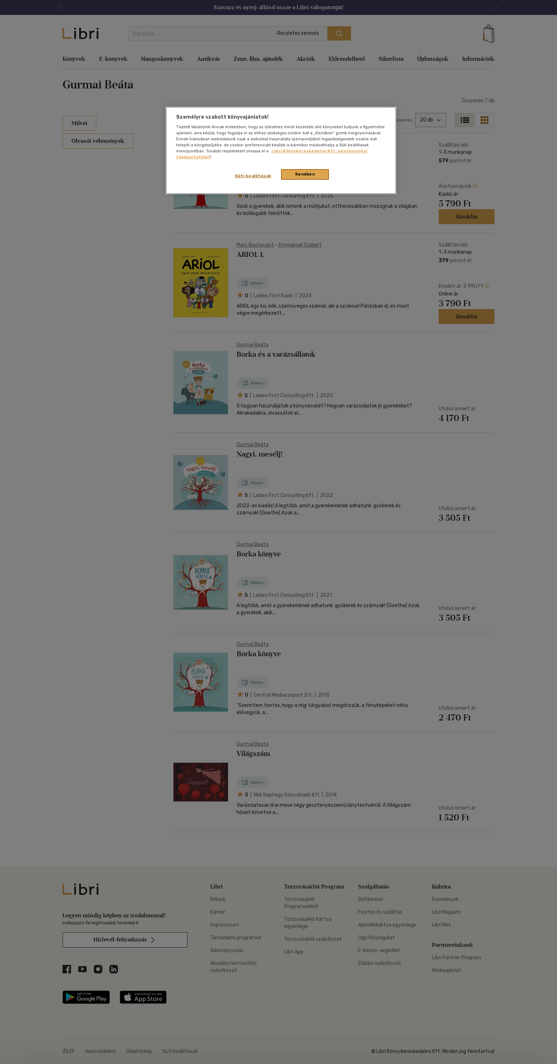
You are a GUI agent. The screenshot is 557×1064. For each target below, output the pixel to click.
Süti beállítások (253, 175)
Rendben (305, 174)
